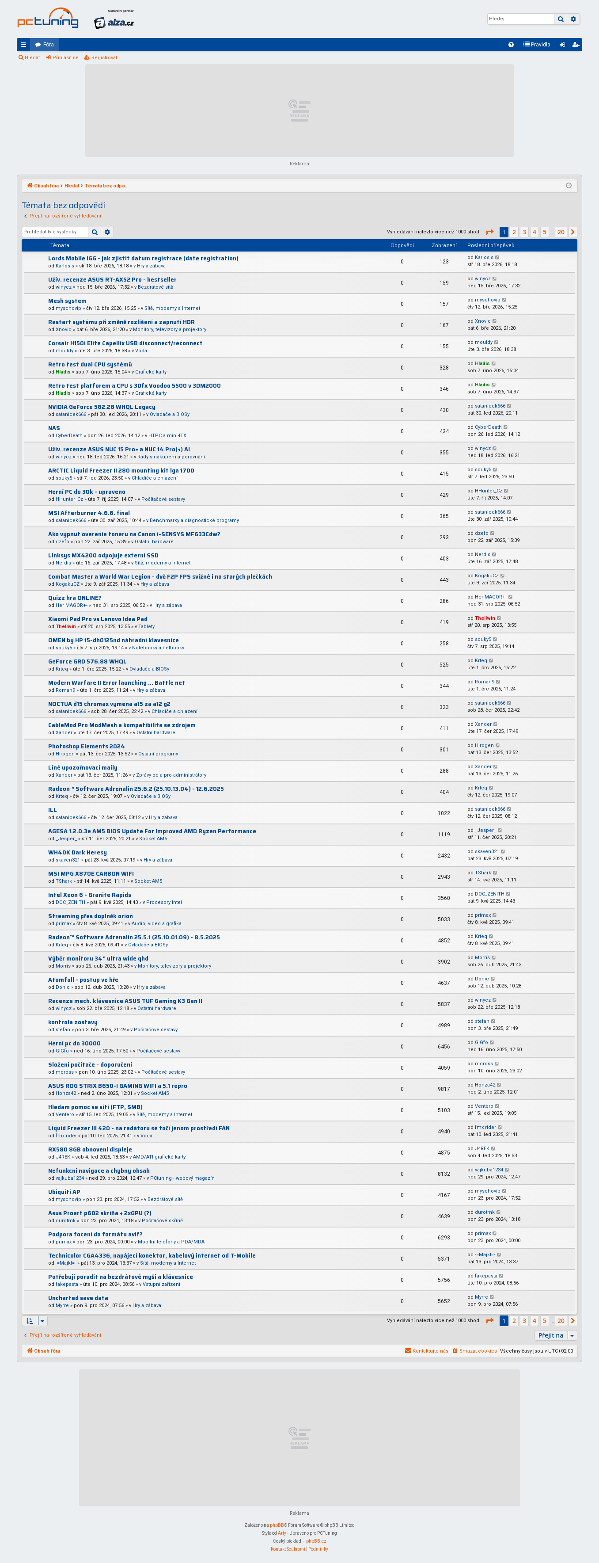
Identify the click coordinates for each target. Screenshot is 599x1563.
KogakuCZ (68, 584)
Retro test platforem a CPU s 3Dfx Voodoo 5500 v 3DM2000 (134, 385)
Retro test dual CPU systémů (90, 364)
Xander (64, 733)
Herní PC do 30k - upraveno (86, 491)
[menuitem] (511, 44)
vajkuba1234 (70, 1178)
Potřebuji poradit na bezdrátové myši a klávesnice (120, 1276)
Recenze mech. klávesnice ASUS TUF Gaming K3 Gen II (125, 1001)
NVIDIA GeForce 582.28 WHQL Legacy (101, 407)
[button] (489, 232)
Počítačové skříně (162, 1221)
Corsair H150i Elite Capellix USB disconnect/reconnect (125, 343)
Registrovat (104, 58)
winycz (64, 287)
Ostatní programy (158, 754)
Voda (141, 351)
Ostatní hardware (154, 542)
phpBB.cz (316, 1541)
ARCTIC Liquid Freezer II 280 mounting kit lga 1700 (121, 470)
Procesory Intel (164, 902)
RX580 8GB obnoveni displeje (90, 1149)
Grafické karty (151, 372)
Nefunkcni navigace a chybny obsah (99, 1170)
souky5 (64, 478)
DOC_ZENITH (70, 902)
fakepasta (67, 1284)
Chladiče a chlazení (155, 478)
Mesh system (67, 300)
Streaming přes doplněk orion (90, 916)
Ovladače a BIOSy (170, 414)
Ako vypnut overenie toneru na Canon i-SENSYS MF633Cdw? (134, 534)
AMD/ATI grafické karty (159, 1157)
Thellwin (66, 626)
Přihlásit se (66, 58)
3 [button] (524, 232)
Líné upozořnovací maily (83, 767)
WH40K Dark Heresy (77, 852)
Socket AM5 (153, 839)
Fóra (48, 45)
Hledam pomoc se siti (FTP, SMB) (95, 1107)
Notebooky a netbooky (158, 648)
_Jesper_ (66, 839)
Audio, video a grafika (157, 923)
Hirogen (65, 754)
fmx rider (66, 1136)
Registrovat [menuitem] (577, 46)
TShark (64, 881)
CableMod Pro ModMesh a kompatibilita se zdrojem (122, 725)
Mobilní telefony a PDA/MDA (171, 1242)
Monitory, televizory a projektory (169, 329)
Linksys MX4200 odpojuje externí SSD (103, 555)
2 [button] (514, 232)
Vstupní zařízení (161, 1284)
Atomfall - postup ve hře (83, 979)
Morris (63, 966)
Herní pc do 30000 (74, 1043)
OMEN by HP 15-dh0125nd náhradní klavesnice (113, 640)
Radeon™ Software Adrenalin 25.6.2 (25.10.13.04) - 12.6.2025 (136, 788)
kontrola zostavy (73, 1022)
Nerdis (63, 563)
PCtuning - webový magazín (182, 1178)
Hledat (32, 58)
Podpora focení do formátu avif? (95, 1234)
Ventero (65, 1114)
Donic (63, 987)
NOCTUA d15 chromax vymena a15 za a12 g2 (109, 704)
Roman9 (65, 690)
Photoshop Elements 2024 (86, 746)
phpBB (277, 1525)
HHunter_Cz (69, 499)
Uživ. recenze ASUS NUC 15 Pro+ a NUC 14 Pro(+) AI (119, 449)
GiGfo (62, 1051)
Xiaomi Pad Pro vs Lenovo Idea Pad (98, 619)
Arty (282, 1533)
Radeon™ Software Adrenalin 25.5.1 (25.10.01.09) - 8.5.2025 (134, 937)
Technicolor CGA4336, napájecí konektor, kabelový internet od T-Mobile (152, 1255)
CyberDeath (69, 435)
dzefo (62, 542)
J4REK (63, 1157)
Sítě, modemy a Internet (172, 308)
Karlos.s (65, 266)
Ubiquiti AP (64, 1192)
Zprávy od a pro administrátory (171, 775)
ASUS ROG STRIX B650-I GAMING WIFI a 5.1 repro (117, 1085)
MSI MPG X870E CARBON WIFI (91, 873)
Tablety (146, 626)
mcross (65, 1072)
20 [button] (561, 232)
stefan (63, 1030)
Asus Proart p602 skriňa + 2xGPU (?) (100, 1213)
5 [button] (544, 232)
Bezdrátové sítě (155, 287)
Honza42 (66, 1093)
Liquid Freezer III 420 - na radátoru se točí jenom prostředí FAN (139, 1128)
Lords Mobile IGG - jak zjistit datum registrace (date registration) (143, 258)
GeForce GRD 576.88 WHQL (87, 661)
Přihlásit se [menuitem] (564, 46)
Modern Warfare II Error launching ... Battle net (116, 682)
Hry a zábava (151, 266)
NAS (54, 428)
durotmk (66, 1221)
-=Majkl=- (66, 1263)
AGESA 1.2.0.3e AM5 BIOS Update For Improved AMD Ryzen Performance (152, 831)
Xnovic (64, 329)
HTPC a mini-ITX (167, 435)
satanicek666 (71, 414)
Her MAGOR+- (71, 605)
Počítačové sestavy (163, 499)
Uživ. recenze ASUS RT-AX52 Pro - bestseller (112, 279)
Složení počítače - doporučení (90, 1064)
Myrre (62, 1305)
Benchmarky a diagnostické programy (194, 520)
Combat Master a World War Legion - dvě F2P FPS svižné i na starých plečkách (160, 576)
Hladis (63, 372)
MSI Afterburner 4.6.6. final (89, 513)
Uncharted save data (78, 1298)
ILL (52, 810)
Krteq (62, 669)
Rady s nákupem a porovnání (171, 457)
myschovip (68, 308)
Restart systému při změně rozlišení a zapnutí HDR (121, 322)
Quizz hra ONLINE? (75, 597)
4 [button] (534, 232)
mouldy (64, 351)
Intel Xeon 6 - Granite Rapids (89, 895)
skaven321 (68, 860)
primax (64, 923)
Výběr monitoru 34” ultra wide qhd (98, 958)
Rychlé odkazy (25, 46)
